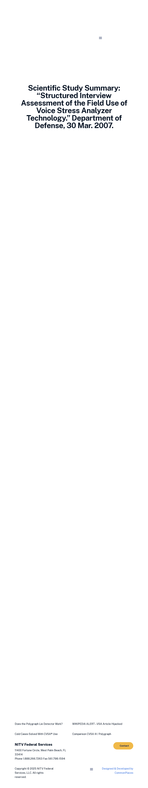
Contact (124, 745)
